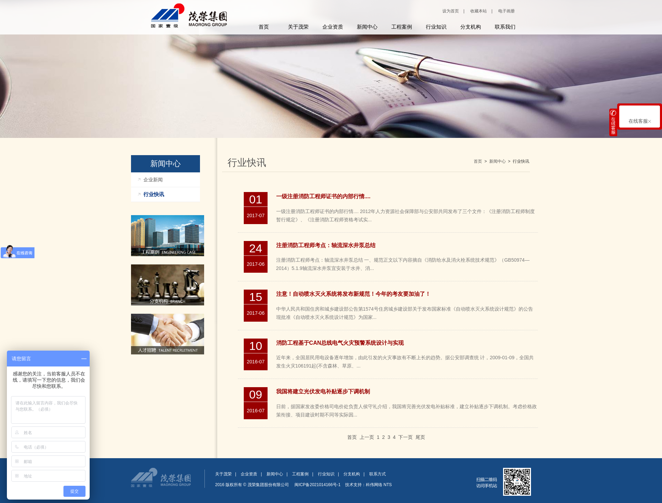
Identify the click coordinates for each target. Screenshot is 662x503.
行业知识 (436, 27)
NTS (387, 484)
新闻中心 (367, 27)
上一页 (367, 437)
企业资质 (332, 27)
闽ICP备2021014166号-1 (317, 484)
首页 (264, 27)
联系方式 (377, 474)
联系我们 (505, 27)
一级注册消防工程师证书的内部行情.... (323, 196)
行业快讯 (153, 194)
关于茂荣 (298, 27)
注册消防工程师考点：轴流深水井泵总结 (325, 245)
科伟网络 (374, 484)
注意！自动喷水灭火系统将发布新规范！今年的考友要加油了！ (353, 294)
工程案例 (401, 27)
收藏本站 (478, 11)
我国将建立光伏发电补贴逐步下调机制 (323, 391)
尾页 (420, 437)
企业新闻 (153, 179)
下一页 (405, 437)
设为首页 (450, 11)
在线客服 (640, 121)
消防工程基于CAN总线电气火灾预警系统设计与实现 (340, 343)
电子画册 (506, 11)
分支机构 (470, 27)
